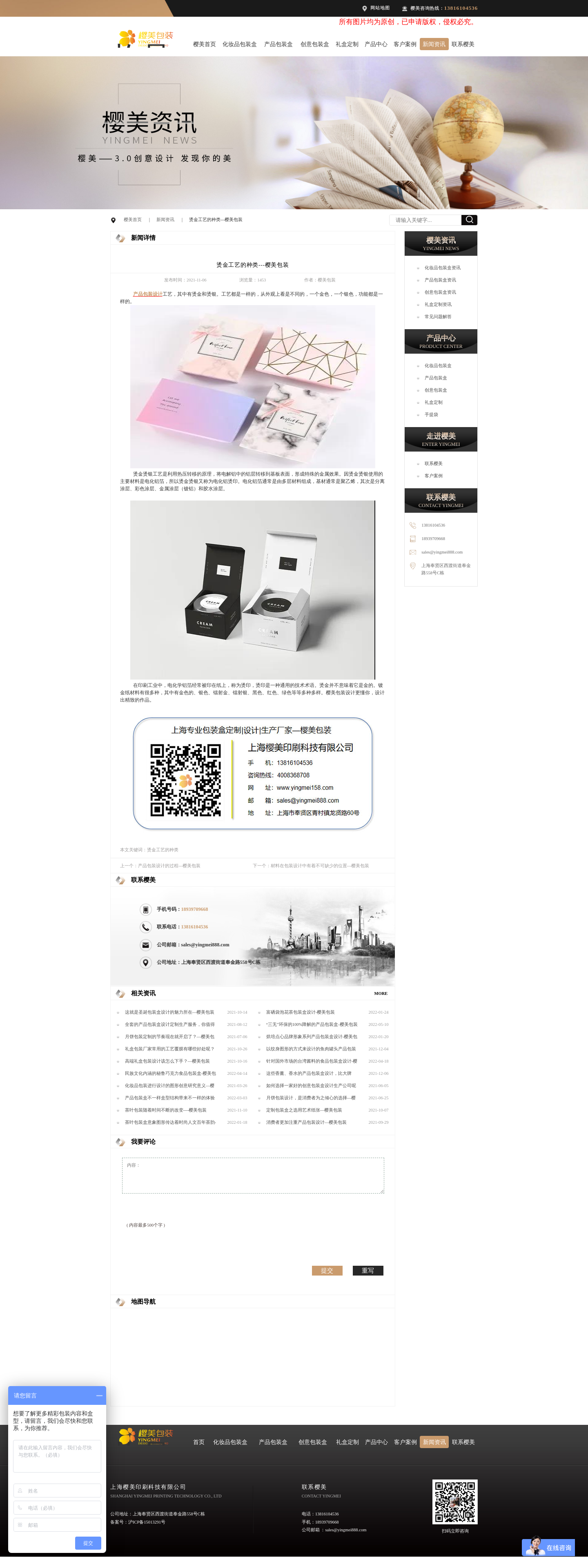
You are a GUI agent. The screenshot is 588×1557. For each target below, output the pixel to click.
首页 (199, 1442)
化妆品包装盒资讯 (443, 268)
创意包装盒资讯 (440, 292)
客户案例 (405, 44)
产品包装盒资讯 (440, 280)
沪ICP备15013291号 (146, 1522)
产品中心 (376, 44)
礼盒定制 (347, 44)
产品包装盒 (278, 44)
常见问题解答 (438, 317)
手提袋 (431, 414)
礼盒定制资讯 (438, 304)
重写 (368, 1270)
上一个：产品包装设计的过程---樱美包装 (160, 866)
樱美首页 (204, 44)
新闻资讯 (434, 44)
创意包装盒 (315, 44)
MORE (381, 993)
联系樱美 (463, 44)
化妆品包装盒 (240, 44)
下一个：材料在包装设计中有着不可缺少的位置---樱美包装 (311, 866)
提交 (327, 1270)
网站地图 (380, 8)
